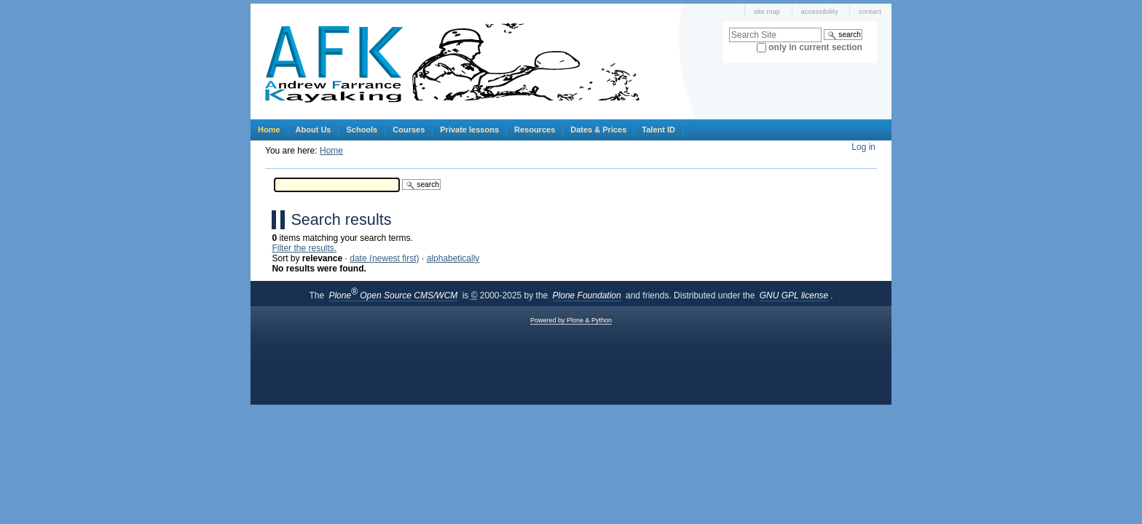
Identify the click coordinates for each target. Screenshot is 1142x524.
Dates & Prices (598, 129)
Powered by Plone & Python (571, 320)
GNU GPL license (794, 295)
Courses (409, 129)
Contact (870, 11)
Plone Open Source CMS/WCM (392, 295)
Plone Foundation (587, 295)
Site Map (767, 11)
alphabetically (453, 258)
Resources (534, 129)
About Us (313, 129)
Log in (863, 147)
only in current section (815, 47)
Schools (361, 129)
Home (269, 129)
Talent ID (658, 129)
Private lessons (469, 129)
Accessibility (819, 11)
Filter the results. (304, 248)
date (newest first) (384, 258)
